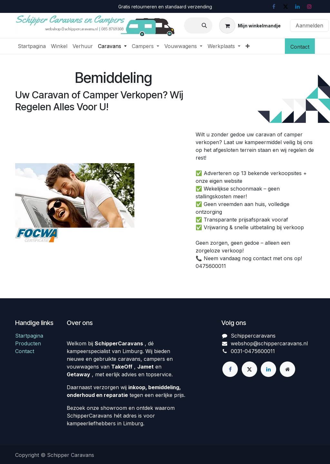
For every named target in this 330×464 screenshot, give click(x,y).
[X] (285, 6)
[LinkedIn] (297, 6)
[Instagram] (309, 6)
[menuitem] (31, 46)
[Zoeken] (204, 25)
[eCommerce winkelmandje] (250, 25)
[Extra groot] (287, 369)
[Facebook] (273, 6)
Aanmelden (309, 25)
